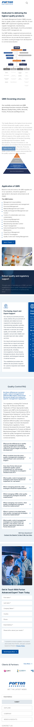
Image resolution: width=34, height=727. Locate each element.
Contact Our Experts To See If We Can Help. (18, 535)
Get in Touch (8, 242)
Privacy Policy (20, 646)
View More (27, 664)
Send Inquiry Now (11, 652)
